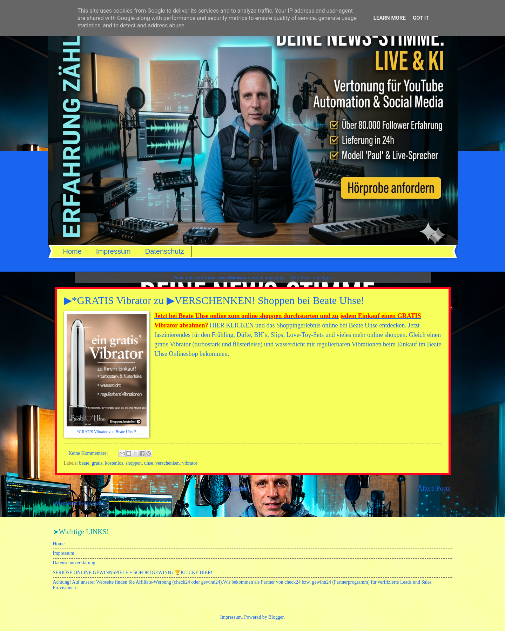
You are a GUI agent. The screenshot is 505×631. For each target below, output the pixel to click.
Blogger (276, 617)
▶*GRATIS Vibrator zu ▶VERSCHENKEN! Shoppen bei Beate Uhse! (214, 300)
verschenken (167, 463)
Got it (421, 18)
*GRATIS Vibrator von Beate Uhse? (106, 432)
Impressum (113, 251)
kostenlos (114, 463)
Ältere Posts (434, 488)
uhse (148, 463)
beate (84, 463)
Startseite (236, 488)
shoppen (134, 463)
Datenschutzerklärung (74, 562)
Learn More (389, 18)
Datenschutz (164, 251)
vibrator (189, 463)
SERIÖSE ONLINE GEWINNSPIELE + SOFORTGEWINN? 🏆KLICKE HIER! (133, 572)
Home (72, 251)
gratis (97, 463)
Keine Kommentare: (88, 453)
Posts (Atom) (91, 503)
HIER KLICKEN (232, 325)
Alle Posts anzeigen (311, 277)
